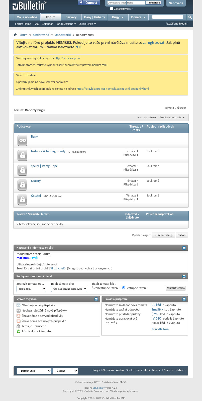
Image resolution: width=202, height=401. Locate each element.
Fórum (23, 35)
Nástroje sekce (146, 117)
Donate (138, 17)
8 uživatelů (58, 268)
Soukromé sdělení (138, 370)
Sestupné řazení (134, 288)
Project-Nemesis (103, 370)
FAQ (36, 23)
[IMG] (156, 314)
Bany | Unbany (94, 17)
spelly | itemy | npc (44, 166)
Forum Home (23, 23)
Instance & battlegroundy (48, 151)
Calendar (47, 23)
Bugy (118, 17)
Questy (36, 181)
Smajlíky (157, 309)
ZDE (78, 47)
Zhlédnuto (132, 217)
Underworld (41, 35)
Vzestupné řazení (105, 288)
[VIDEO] (157, 318)
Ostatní (36, 195)
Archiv (120, 370)
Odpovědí (131, 214)
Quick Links (86, 23)
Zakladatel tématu (39, 214)
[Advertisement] (105, 351)
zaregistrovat (154, 42)
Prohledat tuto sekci (171, 117)
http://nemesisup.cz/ (67, 58)
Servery (71, 17)
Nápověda (176, 3)
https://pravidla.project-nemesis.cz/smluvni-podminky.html (113, 88)
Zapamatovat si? (121, 9)
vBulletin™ (99, 387)
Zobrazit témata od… (30, 283)
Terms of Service (162, 370)
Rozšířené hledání (177, 23)
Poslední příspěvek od (159, 214)
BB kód (156, 305)
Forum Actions (64, 23)
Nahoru (182, 235)
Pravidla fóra (160, 329)
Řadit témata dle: (62, 283)
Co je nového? (27, 17)
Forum (50, 17)
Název (21, 214)
